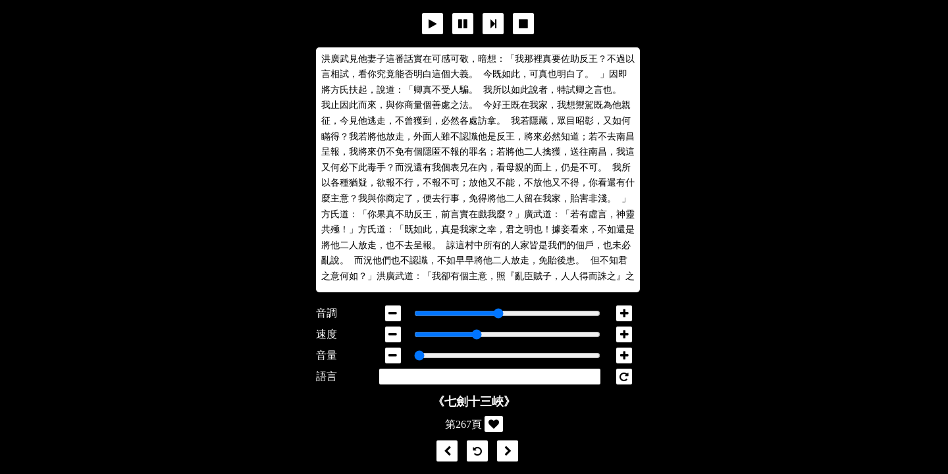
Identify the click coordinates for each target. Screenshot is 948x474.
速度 (326, 334)
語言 (326, 376)
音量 (326, 355)
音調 (326, 313)
